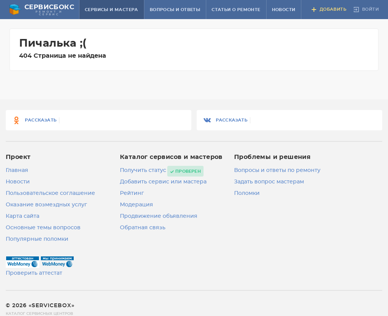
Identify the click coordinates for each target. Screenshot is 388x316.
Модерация (136, 204)
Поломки (247, 193)
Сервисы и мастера (111, 10)
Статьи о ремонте (236, 10)
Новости (284, 10)
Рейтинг (132, 193)
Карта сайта (22, 216)
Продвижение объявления (158, 216)
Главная (17, 170)
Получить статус (143, 170)
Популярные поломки (37, 239)
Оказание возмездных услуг (46, 204)
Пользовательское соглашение (50, 193)
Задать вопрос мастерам (269, 182)
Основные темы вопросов (43, 227)
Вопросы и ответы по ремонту (277, 170)
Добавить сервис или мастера (163, 182)
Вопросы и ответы (175, 10)
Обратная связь (142, 227)
